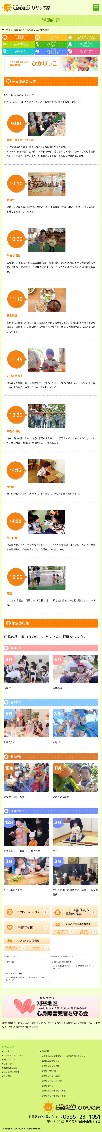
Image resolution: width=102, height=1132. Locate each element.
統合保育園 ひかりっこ (85, 965)
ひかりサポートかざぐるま (54, 1090)
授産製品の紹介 (10, 1067)
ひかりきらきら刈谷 (51, 1065)
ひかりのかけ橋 (49, 1070)
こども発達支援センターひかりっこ (61, 966)
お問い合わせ (9, 1059)
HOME (7, 29)
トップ (6, 1051)
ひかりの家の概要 (11, 1071)
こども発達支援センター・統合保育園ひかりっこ (64, 1055)
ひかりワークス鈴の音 (52, 1080)
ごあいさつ (8, 1063)
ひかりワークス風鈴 (51, 1075)
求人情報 (7, 1076)
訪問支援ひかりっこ (51, 1060)
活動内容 (18, 29)
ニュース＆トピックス (13, 1055)
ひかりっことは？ (12, 956)
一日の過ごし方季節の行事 (62, 956)
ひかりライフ (48, 1085)
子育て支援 (9, 961)
